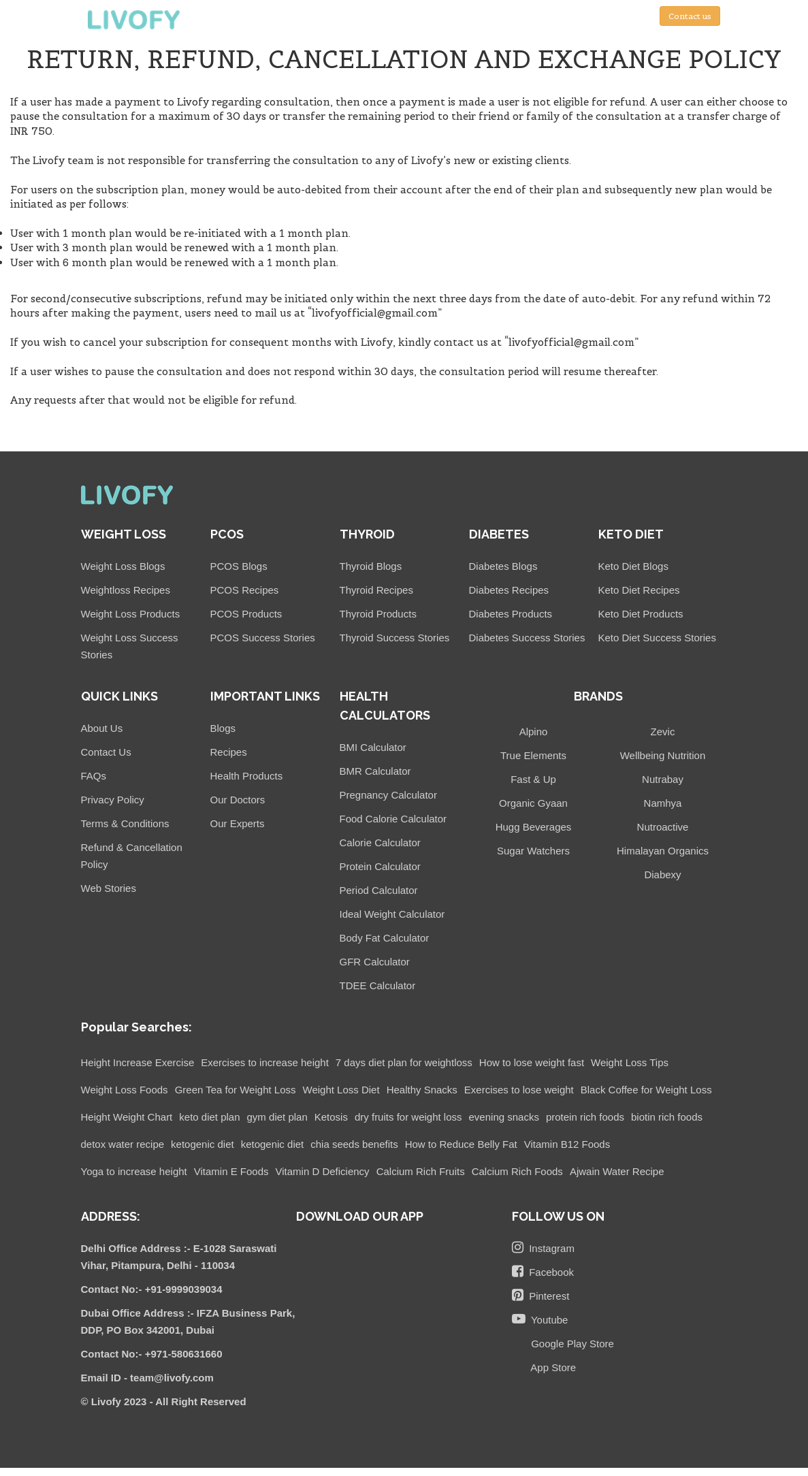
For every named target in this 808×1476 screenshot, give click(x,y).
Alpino (533, 731)
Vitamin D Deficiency (323, 1171)
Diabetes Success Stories (527, 637)
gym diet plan (277, 1117)
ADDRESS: (110, 1216)
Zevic (663, 731)
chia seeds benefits (354, 1144)
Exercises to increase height (265, 1062)
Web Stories (108, 888)
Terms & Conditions (125, 823)
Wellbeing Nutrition (663, 755)
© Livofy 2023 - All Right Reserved (163, 1401)
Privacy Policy (112, 799)
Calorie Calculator (380, 842)
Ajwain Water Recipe (617, 1171)
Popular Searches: (136, 1027)
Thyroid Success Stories (395, 637)
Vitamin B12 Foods (567, 1144)
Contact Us (106, 752)
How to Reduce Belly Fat (461, 1144)
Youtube (540, 1319)
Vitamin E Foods (231, 1171)
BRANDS (598, 696)
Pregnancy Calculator (388, 795)
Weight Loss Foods (124, 1089)
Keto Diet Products (640, 614)
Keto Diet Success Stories (657, 637)
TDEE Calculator (378, 985)
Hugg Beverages (534, 827)
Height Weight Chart (127, 1117)
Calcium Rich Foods (517, 1171)
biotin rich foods (666, 1117)
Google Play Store (570, 1343)
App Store (551, 1367)
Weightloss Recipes (125, 590)
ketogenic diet (202, 1144)
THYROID (367, 534)
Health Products (246, 776)
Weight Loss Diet (341, 1089)
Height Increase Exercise (138, 1062)
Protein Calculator (380, 866)
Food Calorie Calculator (393, 818)
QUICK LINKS (119, 696)
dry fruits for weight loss (408, 1117)
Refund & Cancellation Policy (131, 855)
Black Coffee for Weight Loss (646, 1089)
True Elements (533, 755)
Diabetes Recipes (509, 590)
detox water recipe (123, 1144)
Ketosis (331, 1117)
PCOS (227, 534)
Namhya (663, 803)
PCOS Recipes (244, 590)
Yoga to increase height (134, 1171)
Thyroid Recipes (376, 590)
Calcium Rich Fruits (420, 1171)
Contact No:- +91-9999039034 (152, 1289)
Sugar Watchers (533, 850)
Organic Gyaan (533, 803)
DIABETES (499, 534)
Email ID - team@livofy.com (147, 1377)
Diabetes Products (511, 614)
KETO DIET (631, 534)
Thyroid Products (378, 614)
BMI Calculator (373, 747)
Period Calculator (379, 890)
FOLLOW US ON (558, 1216)
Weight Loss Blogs (123, 566)
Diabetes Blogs (503, 566)
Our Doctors (237, 799)
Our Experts (237, 823)
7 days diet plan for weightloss (404, 1062)
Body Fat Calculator (385, 938)
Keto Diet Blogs (633, 566)
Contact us (689, 16)
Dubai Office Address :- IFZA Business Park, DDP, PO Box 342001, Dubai (188, 1321)
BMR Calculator (375, 771)
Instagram (543, 1247)
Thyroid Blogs (371, 566)
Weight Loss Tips (629, 1062)
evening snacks (504, 1117)
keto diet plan (209, 1117)
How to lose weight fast (531, 1062)
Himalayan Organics (663, 850)
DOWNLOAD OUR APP (359, 1216)
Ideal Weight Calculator (392, 914)
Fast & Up (533, 779)
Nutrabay (662, 779)
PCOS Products (246, 614)
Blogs (223, 728)
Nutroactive (663, 827)
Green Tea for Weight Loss (235, 1089)
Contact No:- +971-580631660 (152, 1354)
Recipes (228, 752)
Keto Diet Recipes (639, 590)
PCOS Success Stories (262, 637)
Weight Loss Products (130, 614)
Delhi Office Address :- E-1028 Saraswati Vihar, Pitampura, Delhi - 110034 (179, 1256)
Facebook (543, 1271)
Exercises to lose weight (519, 1089)
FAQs (94, 776)
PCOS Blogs (239, 566)
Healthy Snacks (422, 1089)
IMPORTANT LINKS (265, 696)
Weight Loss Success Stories (129, 646)
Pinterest (541, 1295)
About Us (102, 728)
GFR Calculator (375, 961)
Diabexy (662, 874)
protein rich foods (585, 1117)
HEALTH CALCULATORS (385, 705)
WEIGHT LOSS (123, 534)
